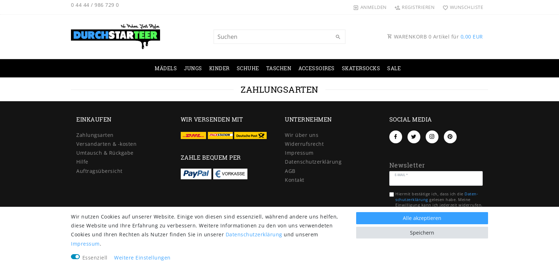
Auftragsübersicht (99, 171)
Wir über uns (301, 135)
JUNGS (193, 68)
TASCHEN (279, 68)
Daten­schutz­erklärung (313, 161)
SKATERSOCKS (361, 68)
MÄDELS (166, 68)
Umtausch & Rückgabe (105, 152)
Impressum (299, 152)
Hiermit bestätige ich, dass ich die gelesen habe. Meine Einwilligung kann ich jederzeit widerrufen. (439, 199)
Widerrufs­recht (304, 143)
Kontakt (294, 179)
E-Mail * (401, 174)
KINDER (219, 68)
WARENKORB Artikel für (435, 36)
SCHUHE (248, 68)
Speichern (422, 232)
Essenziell (95, 257)
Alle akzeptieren (422, 218)
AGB (290, 171)
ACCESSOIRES (316, 68)
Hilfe (82, 161)
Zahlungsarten (95, 135)
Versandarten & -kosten (106, 143)
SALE (394, 68)
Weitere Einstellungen (142, 257)
